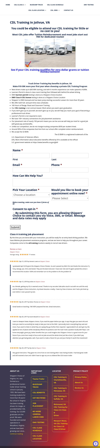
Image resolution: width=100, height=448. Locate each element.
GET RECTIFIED (39, 398)
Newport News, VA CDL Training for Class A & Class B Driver (61, 425)
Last (54, 159)
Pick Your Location (26, 190)
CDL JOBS (54, 10)
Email (17, 165)
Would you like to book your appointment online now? (69, 191)
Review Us (79, 388)
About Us (79, 383)
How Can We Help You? (28, 175)
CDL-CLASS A (19, 5)
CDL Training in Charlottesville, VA (60, 380)
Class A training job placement (27, 234)
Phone (56, 165)
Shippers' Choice (14, 252)
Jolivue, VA (67, 83)
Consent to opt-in (25, 209)
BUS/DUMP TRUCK (37, 385)
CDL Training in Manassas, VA (60, 389)
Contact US (68, 10)
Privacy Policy (81, 377)
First (15, 159)
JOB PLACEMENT (38, 404)
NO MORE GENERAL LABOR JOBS (38, 414)
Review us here (15, 249)
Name (18, 150)
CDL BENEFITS (39, 393)
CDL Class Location (36, 10)
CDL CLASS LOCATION (37, 437)
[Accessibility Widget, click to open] (95, 443)
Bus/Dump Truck (36, 5)
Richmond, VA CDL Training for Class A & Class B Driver (61, 409)
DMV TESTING (88, 5)
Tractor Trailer (38, 379)
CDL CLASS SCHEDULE (56, 5)
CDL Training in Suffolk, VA (60, 397)
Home (8, 5)
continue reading (16, 434)
